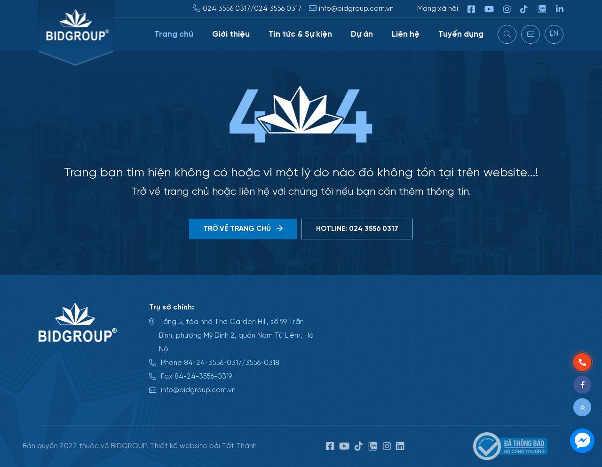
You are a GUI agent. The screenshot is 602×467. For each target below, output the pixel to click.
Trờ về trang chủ (243, 229)
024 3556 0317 (227, 9)
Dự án (362, 34)
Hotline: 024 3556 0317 (357, 229)
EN (554, 34)
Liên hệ (406, 34)
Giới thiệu (231, 34)
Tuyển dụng (461, 34)
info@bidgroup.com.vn (356, 9)
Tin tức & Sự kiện (301, 34)
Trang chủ (174, 34)
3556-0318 (262, 362)
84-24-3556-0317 (213, 362)
